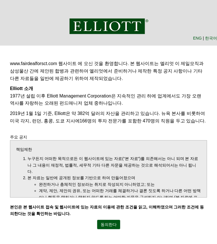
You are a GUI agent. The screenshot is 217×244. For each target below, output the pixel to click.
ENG (197, 38)
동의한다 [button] (109, 224)
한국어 (211, 38)
